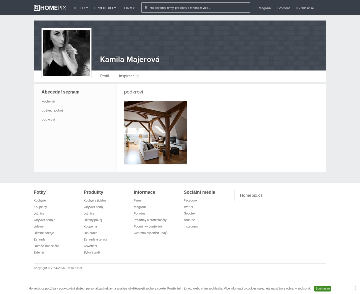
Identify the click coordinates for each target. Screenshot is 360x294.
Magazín (264, 8)
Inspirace (129, 76)
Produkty (105, 8)
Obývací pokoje (44, 220)
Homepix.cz (251, 195)
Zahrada (40, 239)
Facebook (191, 200)
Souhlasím (323, 288)
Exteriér (39, 252)
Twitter (188, 207)
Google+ (189, 213)
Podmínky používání (148, 226)
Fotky (81, 8)
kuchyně (48, 101)
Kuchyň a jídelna (95, 200)
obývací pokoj (52, 110)
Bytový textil (92, 252)
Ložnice (39, 213)
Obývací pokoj (94, 207)
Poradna (283, 8)
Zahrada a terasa (96, 239)
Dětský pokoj (93, 220)
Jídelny (39, 226)
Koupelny (40, 207)
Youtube (189, 220)
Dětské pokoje (44, 233)
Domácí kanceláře (46, 246)
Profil (104, 76)
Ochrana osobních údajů (151, 233)
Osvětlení (90, 246)
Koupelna (90, 226)
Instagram (191, 226)
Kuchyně (40, 200)
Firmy (128, 8)
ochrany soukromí (298, 288)
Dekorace (90, 233)
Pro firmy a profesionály (150, 220)
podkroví (48, 119)
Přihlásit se (305, 8)
